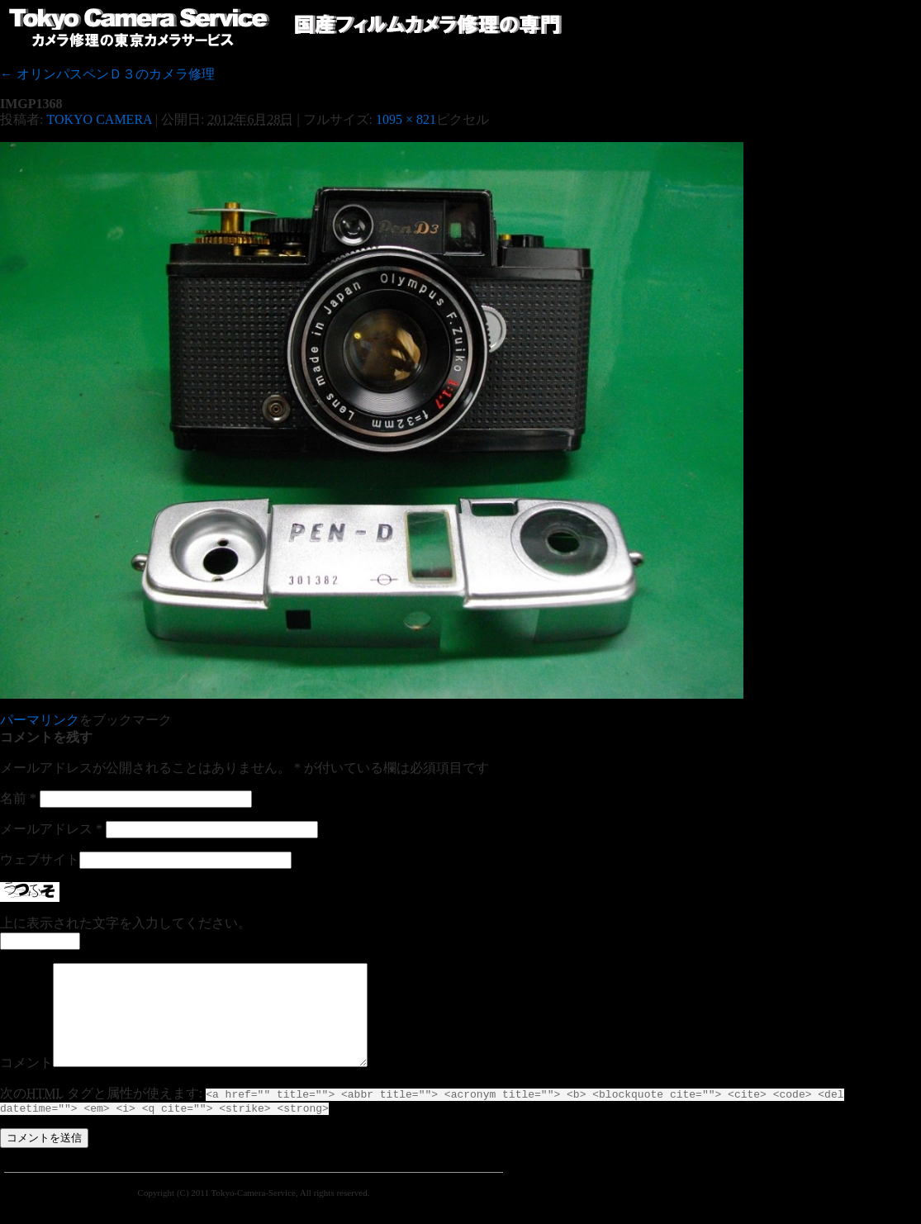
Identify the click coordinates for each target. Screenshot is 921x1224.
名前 (18, 798)
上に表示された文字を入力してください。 (125, 923)
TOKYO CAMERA (98, 119)
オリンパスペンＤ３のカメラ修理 (107, 74)
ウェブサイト (39, 859)
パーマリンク (39, 720)
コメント (26, 1082)
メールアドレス (51, 829)
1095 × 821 (406, 119)
